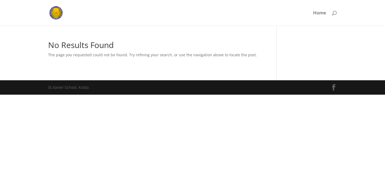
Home (319, 13)
